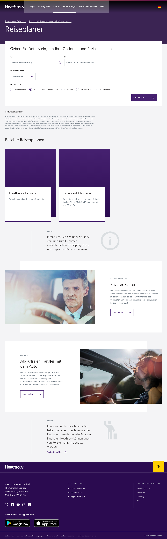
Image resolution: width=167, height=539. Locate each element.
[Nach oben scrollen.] (158, 466)
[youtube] (18, 504)
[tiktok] (29, 504)
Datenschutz (9, 536)
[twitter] (6, 504)
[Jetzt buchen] (122, 312)
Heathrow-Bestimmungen (86, 536)
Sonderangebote (143, 488)
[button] (30, 183)
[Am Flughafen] (43, 7)
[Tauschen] (59, 62)
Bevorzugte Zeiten (17, 71)
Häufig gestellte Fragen (76, 497)
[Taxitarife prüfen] (57, 452)
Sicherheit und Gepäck (76, 488)
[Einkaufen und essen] (88, 7)
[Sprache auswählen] (159, 6)
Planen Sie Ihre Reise (75, 492)
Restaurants (141, 492)
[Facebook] (12, 504)
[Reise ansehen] (144, 97)
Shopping (140, 497)
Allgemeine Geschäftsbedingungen (30, 536)
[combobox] (32, 62)
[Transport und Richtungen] (64, 7)
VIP (138, 501)
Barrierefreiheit (52, 536)
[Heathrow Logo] (14, 7)
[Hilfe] (103, 7)
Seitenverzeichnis (67, 536)
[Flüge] (31, 7)
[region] (83, 185)
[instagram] (23, 504)
